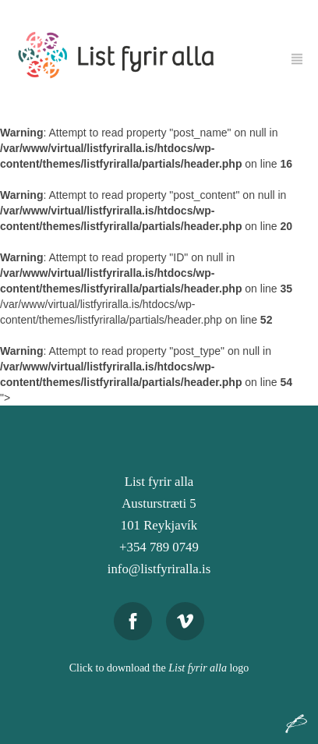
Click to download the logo (159, 668)
